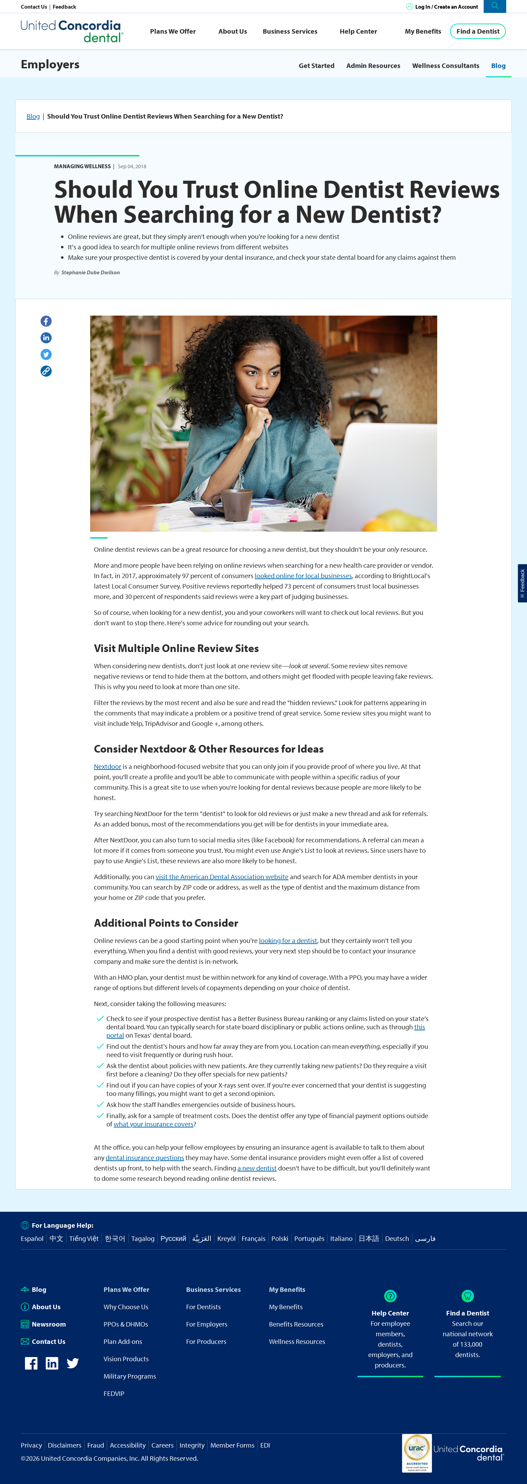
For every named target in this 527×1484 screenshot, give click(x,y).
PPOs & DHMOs (126, 1324)
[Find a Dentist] (478, 31)
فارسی (425, 1238)
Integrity (192, 1445)
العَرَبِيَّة (201, 1238)
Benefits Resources (296, 1324)
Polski (279, 1238)
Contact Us (34, 6)
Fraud (95, 1445)
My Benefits (423, 31)
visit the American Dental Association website (222, 876)
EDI (265, 1445)
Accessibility (128, 1445)
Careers (163, 1445)
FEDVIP (114, 1393)
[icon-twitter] (73, 1367)
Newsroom (43, 1324)
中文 (56, 1238)
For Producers (206, 1341)
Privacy (31, 1445)
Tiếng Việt (84, 1238)
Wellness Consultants (446, 65)
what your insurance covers (153, 1124)
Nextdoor (107, 766)
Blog (498, 65)
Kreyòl (226, 1238)
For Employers (206, 1324)
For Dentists (203, 1306)
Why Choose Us (126, 1306)
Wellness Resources (297, 1341)
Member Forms (232, 1445)
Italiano (341, 1238)
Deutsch (397, 1238)
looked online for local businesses (303, 575)
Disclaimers (64, 1445)
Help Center (358, 31)
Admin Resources (373, 65)
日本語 (368, 1238)
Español (32, 1238)
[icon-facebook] (31, 1367)
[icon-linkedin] (52, 1367)
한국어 (115, 1238)
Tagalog (143, 1238)
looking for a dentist (288, 940)
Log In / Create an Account (446, 6)
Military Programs (130, 1376)
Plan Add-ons (123, 1341)
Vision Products (126, 1358)
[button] (495, 6)
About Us (232, 31)
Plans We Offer (173, 31)
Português (309, 1238)
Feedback (64, 6)
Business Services (290, 31)
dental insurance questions (145, 1157)
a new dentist (257, 1168)
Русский (173, 1238)
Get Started (317, 65)
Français (254, 1238)
